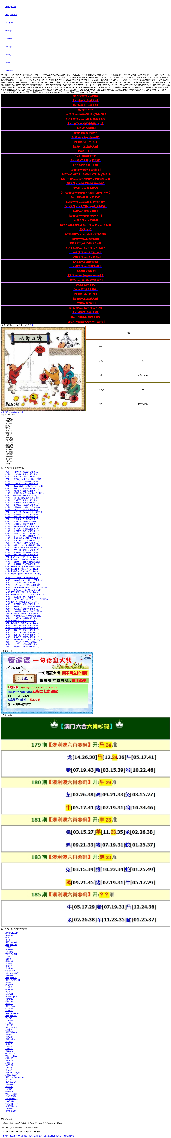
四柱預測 (9, 994)
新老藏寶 (9, 449)
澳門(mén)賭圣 (11, 1056)
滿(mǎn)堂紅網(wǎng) (13, 1073)
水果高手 (9, 975)
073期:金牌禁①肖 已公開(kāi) (24, 574)
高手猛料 (9, 1087)
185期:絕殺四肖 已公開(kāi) (21, 614)
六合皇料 (9, 987)
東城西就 (9, 438)
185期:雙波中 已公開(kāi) (22, 602)
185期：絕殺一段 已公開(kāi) (22, 597)
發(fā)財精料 (10, 971)
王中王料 (9, 982)
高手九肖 (9, 940)
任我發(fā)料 (10, 1053)
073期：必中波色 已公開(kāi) (22, 519)
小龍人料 (9, 1001)
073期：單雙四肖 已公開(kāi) (22, 550)
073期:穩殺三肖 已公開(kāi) (21, 569)
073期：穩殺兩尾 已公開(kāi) (22, 510)
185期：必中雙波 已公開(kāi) (22, 578)
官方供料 (9, 1020)
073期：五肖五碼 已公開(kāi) (22, 564)
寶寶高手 (9, 1011)
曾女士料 (9, 1070)
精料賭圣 (9, 1060)
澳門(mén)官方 (11, 1027)
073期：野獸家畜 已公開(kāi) (22, 505)
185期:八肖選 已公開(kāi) (20, 621)
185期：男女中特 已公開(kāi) (22, 628)
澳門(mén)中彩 (11, 978)
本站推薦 (9, 461)
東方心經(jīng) (11, 997)
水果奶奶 (9, 1004)
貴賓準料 (9, 966)
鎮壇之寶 (9, 1058)
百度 (10, 1119)
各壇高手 (9, 1084)
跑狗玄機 (9, 445)
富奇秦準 (9, 949)
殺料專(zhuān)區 (11, 933)
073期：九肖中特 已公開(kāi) (22, 541)
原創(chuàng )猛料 (12, 1082)
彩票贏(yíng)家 (11, 1075)
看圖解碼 (9, 447)
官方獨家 (9, 964)
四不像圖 (9, 452)
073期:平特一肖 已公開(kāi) (23, 566)
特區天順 (9, 1037)
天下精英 (9, 1023)
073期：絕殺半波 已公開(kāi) (22, 517)
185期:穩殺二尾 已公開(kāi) (21, 623)
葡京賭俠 (9, 989)
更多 (31, 325)
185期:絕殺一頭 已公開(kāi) (21, 592)
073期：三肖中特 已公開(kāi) (23, 479)
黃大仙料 (9, 1080)
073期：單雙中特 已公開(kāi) (22, 474)
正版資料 (9, 421)
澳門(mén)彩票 (11, 1094)
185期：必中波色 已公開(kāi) (22, 647)
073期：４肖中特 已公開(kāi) (24, 493)
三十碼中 (9, 423)
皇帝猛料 (9, 956)
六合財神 (9, 985)
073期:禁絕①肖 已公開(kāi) (21, 559)
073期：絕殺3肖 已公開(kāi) (21, 521)
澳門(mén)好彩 (11, 1016)
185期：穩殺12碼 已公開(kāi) (22, 644)
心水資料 (9, 1008)
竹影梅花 (9, 952)
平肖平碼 (9, 1091)
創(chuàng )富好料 (12, 973)
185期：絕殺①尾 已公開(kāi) (26, 587)
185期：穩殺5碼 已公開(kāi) (23, 585)
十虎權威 (9, 1046)
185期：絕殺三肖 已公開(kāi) (23, 640)
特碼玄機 (9, 999)
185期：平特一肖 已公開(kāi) (22, 625)
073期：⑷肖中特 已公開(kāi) (24, 526)
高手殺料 (9, 1042)
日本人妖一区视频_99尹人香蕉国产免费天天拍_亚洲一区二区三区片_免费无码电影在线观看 (37, 1136)
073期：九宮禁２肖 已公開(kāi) (23, 507)
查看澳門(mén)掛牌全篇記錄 (12, 412)
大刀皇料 (9, 992)
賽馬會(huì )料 (11, 1111)
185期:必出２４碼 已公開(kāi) (24, 594)
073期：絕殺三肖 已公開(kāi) (24, 486)
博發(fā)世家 (10, 1039)
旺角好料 (9, 968)
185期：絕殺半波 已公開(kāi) (22, 637)
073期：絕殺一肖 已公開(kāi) (23, 538)
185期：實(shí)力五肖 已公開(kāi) (23, 611)
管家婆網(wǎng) (11, 1104)
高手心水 (9, 428)
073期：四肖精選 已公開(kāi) (22, 529)
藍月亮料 (9, 431)
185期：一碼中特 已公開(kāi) (24, 580)
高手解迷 (9, 419)
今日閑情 (9, 454)
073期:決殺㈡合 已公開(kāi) (21, 571)
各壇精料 (9, 1035)
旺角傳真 (9, 959)
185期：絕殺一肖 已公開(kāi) (26, 599)
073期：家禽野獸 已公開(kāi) (23, 545)
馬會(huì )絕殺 (11, 1096)
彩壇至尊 (9, 1049)
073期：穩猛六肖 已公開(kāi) (24, 562)
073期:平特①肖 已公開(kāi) (21, 557)
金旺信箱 (9, 440)
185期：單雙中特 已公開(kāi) (22, 630)
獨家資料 (9, 935)
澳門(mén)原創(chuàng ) (14, 1077)
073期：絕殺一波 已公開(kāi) (22, 536)
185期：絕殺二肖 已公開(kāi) (22, 632)
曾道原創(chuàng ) (12, 1106)
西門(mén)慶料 (11, 954)
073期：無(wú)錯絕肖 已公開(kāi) (23, 512)
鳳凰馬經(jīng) (11, 1032)
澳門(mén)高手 (11, 1006)
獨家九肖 (9, 938)
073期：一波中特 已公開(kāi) (22, 503)
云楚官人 (9, 947)
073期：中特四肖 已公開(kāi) (22, 477)
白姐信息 (9, 1068)
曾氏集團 (9, 1065)
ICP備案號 (36, 1132)
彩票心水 (9, 1063)
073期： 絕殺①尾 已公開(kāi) (22, 495)
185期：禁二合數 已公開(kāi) (24, 590)
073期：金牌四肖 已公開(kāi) (23, 498)
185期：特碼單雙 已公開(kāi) (22, 618)
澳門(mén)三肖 (11, 945)
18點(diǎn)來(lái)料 (12, 1013)
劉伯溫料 (9, 1018)
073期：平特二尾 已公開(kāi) (22, 533)
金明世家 (9, 1025)
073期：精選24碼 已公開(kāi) (22, 491)
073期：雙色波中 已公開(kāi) (22, 484)
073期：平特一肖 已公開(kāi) (22, 531)
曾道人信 (9, 442)
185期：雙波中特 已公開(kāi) (22, 609)
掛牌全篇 (9, 433)
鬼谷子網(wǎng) (11, 1101)
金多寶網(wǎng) (11, 1099)
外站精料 (9, 1089)
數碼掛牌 (9, 435)
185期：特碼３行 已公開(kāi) (22, 604)
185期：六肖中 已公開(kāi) (21, 642)
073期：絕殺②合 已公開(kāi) (22, 514)
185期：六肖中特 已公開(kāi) (22, 635)
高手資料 (9, 459)
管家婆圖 (9, 456)
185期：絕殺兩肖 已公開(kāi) (22, 582)
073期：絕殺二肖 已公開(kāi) (22, 472)
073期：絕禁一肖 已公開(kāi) (22, 555)
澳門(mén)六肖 (11, 942)
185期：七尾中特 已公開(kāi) (23, 606)
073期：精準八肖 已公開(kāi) (23, 548)
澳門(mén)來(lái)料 (12, 980)
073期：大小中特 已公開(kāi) (22, 552)
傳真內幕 (9, 1051)
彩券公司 (9, 1030)
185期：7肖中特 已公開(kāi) (23, 616)
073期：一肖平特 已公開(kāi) (22, 481)
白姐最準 (9, 1109)
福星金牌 (9, 961)
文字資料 (9, 426)
